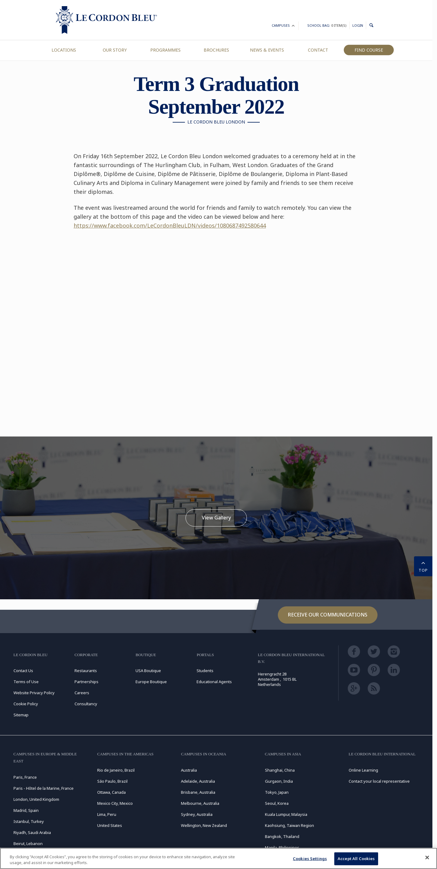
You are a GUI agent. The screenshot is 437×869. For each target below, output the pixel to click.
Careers (82, 692)
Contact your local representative (379, 781)
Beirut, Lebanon (28, 843)
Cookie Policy (25, 704)
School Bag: (327, 25)
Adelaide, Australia (198, 781)
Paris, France (25, 777)
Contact (318, 50)
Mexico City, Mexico (115, 803)
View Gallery (216, 517)
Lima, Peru (106, 814)
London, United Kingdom (36, 799)
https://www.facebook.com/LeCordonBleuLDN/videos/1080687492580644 (170, 225)
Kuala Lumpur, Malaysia (286, 814)
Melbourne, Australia (200, 803)
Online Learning (363, 770)
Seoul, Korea (277, 803)
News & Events (267, 50)
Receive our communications (327, 614)
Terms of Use (26, 681)
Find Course (369, 50)
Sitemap (21, 715)
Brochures (216, 50)
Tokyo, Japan (277, 792)
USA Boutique (148, 670)
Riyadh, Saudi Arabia (32, 832)
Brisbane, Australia (198, 792)
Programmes (165, 50)
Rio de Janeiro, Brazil (116, 770)
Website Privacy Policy (34, 692)
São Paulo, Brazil (112, 781)
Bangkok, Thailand (282, 836)
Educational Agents (214, 681)
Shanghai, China (280, 770)
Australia (189, 770)
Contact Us (23, 670)
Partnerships (86, 681)
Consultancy (86, 704)
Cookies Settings (310, 858)
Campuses (284, 26)
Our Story (115, 50)
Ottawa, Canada (111, 792)
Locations (64, 50)
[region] (218, 858)
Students (205, 670)
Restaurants (86, 670)
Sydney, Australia (197, 814)
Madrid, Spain (26, 810)
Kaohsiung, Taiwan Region (289, 825)
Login (357, 25)
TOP (423, 566)
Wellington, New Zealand (204, 825)
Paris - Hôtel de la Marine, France (43, 788)
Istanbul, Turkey (28, 821)
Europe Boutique (151, 681)
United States (109, 825)
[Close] (427, 857)
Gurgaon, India (279, 781)
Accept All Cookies (356, 858)
